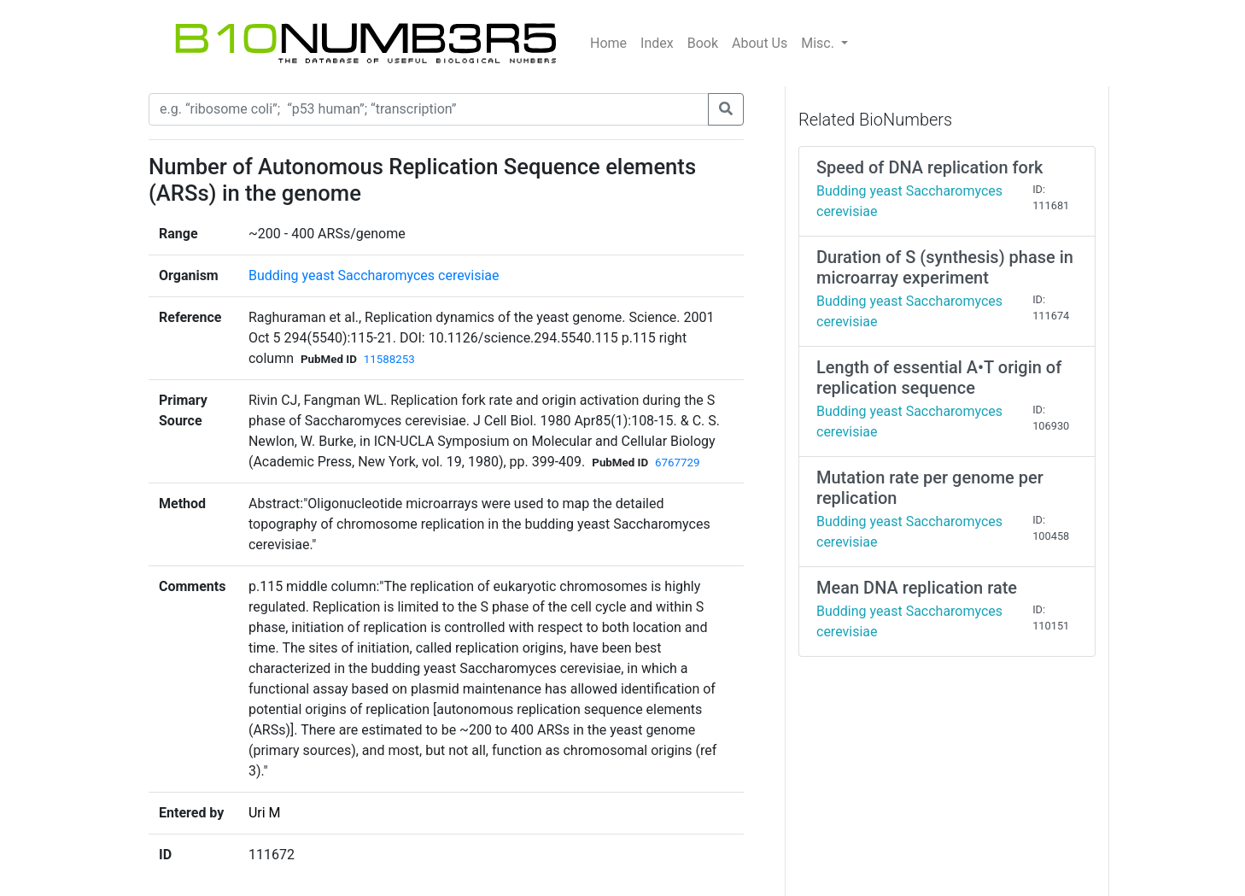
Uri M (264, 813)
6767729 (677, 462)
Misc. (819, 43)
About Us (759, 43)
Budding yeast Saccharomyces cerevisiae (374, 275)
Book (702, 43)
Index (657, 43)
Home (608, 43)
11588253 (389, 359)
